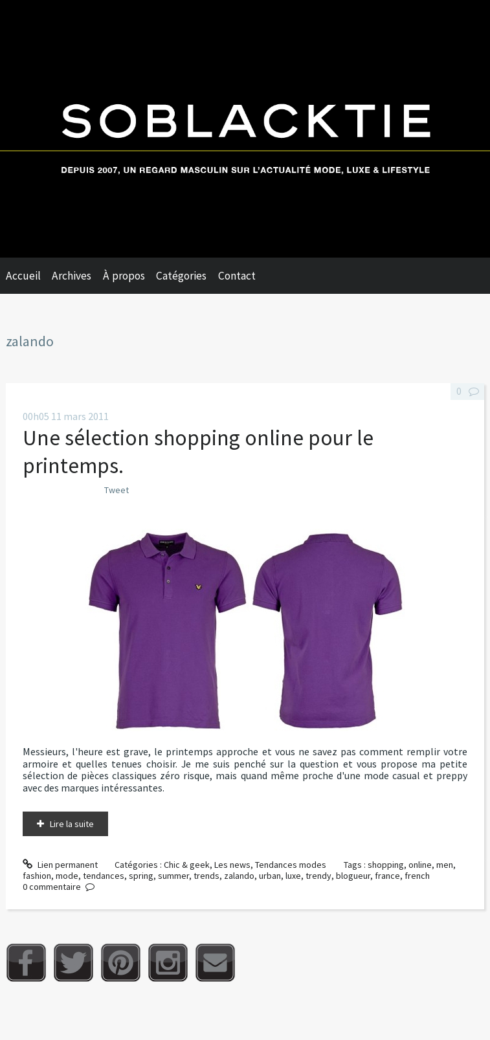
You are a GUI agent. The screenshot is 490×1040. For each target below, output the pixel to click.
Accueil (23, 276)
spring (141, 875)
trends (206, 875)
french (417, 875)
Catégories (181, 276)
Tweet (116, 490)
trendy (318, 875)
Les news (232, 864)
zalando (239, 875)
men (444, 864)
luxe (293, 875)
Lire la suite (72, 824)
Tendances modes (290, 864)
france (387, 875)
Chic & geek (187, 864)
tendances (103, 875)
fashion (37, 875)
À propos (124, 276)
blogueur (353, 875)
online (420, 864)
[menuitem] (29, 276)
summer (173, 875)
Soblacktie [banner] (245, 129)
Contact (237, 276)
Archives (71, 276)
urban (270, 875)
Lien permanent (60, 864)
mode (67, 875)
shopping (386, 864)
